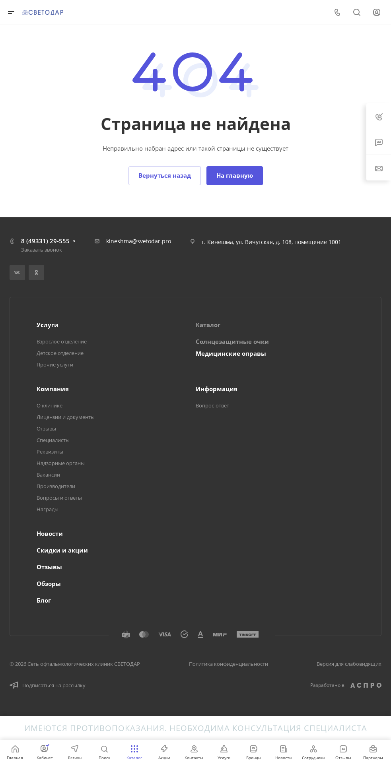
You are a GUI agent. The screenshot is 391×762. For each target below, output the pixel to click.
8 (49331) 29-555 (45, 241)
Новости (50, 533)
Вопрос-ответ (212, 405)
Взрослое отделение (62, 341)
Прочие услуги (55, 364)
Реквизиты (50, 451)
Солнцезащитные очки (232, 341)
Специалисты (53, 440)
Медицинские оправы (231, 353)
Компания (53, 389)
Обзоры (49, 583)
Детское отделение (60, 353)
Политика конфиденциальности (228, 663)
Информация (216, 389)
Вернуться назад (164, 175)
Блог (44, 600)
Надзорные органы (61, 463)
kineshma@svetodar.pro (138, 241)
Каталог (208, 325)
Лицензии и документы (66, 417)
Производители (56, 486)
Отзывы (46, 428)
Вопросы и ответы (59, 497)
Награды (47, 509)
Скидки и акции (62, 550)
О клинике (49, 405)
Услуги (47, 325)
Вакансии (48, 474)
